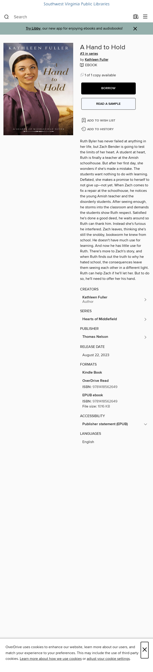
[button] (108, 88)
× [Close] (144, 650)
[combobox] (67, 16)
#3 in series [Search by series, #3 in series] (89, 54)
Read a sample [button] (108, 104)
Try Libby (33, 28)
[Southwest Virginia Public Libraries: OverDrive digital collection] (76, 4)
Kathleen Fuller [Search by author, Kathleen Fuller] (96, 60)
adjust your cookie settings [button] (108, 658)
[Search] (6, 17)
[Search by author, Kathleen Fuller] (115, 299)
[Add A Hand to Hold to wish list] (98, 120)
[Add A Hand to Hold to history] (98, 129)
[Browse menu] (145, 17)
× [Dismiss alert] (135, 29)
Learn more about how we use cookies (51, 658)
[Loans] (136, 17)
